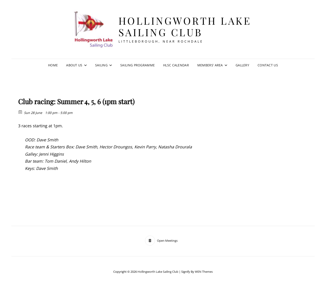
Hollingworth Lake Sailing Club (184, 26)
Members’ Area (210, 65)
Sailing (101, 65)
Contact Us (268, 65)
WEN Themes (204, 272)
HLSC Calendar (176, 65)
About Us (74, 65)
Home (53, 65)
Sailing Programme (137, 65)
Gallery (242, 65)
